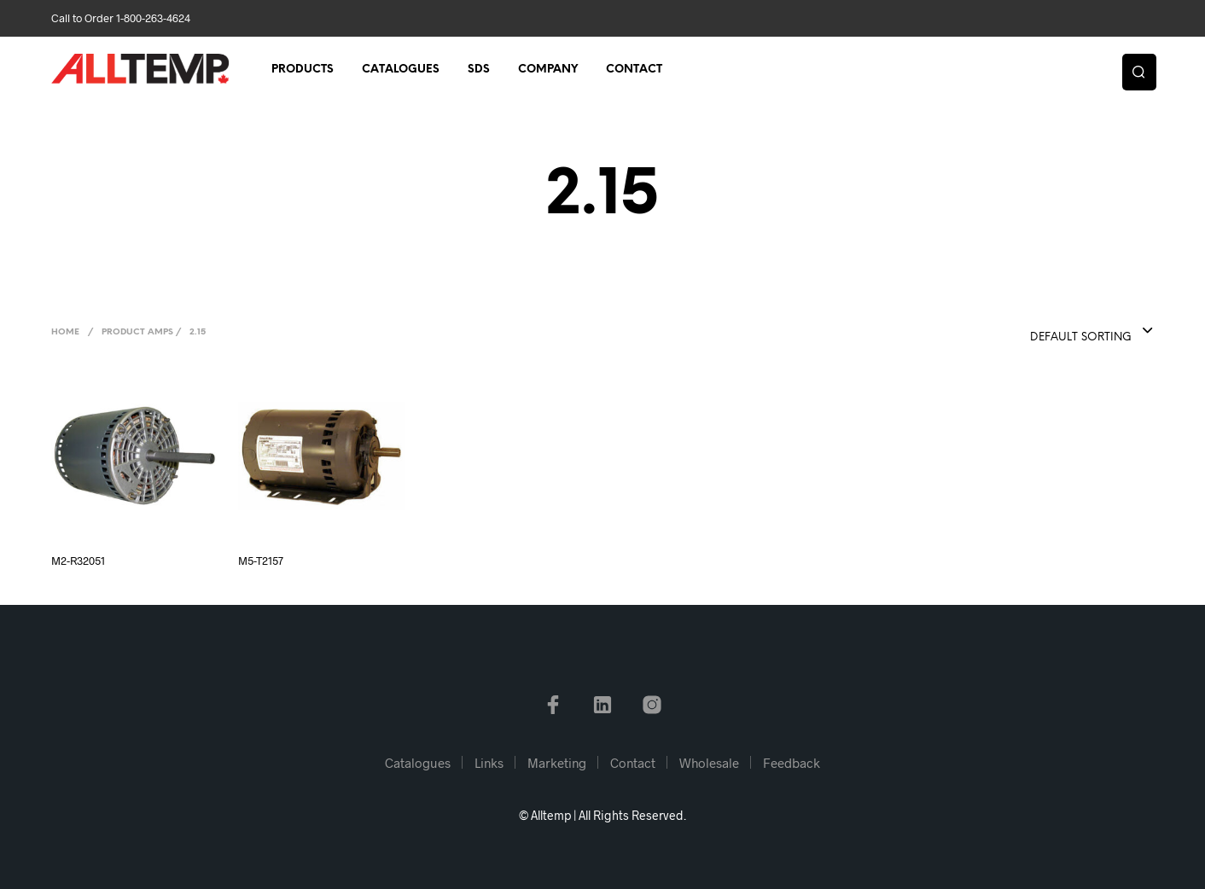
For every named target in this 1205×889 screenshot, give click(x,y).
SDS (479, 69)
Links (489, 762)
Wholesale (709, 762)
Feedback (791, 762)
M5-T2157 (260, 560)
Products (302, 69)
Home (65, 332)
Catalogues (401, 69)
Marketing (556, 762)
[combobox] (1057, 332)
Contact (634, 69)
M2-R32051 (78, 560)
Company (548, 69)
